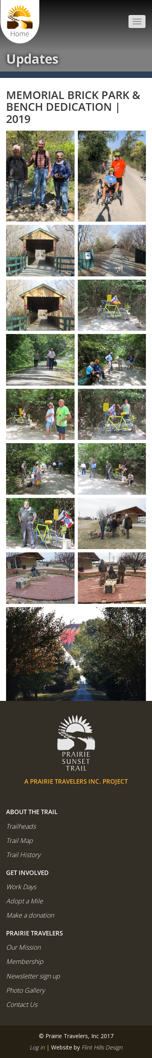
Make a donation (30, 915)
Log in (37, 1047)
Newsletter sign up (33, 976)
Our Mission (23, 947)
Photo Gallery (25, 990)
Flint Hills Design (101, 1047)
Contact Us (21, 1004)
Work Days (21, 886)
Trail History (23, 854)
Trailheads (21, 826)
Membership (24, 961)
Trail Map (19, 840)
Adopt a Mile (24, 900)
